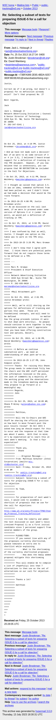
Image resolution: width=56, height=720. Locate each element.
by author (34, 698)
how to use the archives (23, 702)
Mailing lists (23, 5)
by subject (22, 698)
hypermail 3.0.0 (43, 711)
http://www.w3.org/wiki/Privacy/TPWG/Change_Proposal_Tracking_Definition (27, 512)
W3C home (8, 5)
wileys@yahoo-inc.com (33, 404)
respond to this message (33, 688)
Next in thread (36, 39)
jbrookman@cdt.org (38, 58)
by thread (10, 698)
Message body (29, 29)
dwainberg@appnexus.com (20, 64)
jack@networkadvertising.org (21, 51)
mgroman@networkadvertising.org (21, 286)
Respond (44, 29)
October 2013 (30, 8)
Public (35, 5)
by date (46, 695)
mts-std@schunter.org (18, 463)
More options (12, 32)
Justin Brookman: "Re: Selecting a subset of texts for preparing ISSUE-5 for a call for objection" (26, 639)
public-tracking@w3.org (36, 68)
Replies (49, 39)
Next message (34, 36)
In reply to (21, 39)
